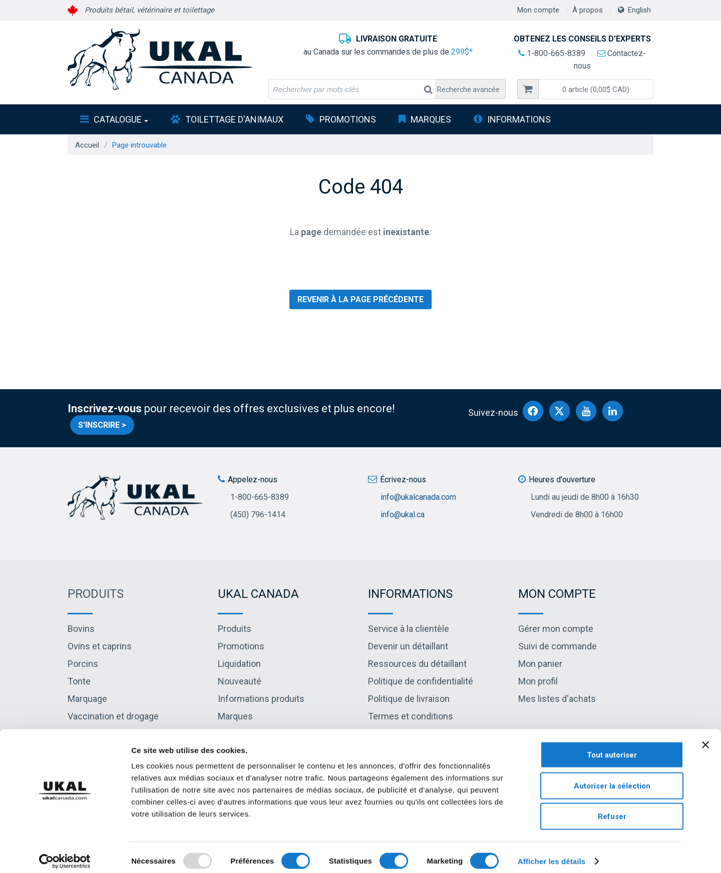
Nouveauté (239, 681)
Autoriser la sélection (612, 777)
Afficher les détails (551, 853)
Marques (431, 119)
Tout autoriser (612, 746)
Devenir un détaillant (408, 646)
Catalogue (121, 119)
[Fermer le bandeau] (705, 736)
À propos (587, 10)
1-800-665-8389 (551, 53)
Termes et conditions (410, 716)
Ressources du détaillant (417, 663)
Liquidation (239, 663)
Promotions (347, 119)
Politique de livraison (409, 698)
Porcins (83, 663)
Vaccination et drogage (113, 716)
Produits (96, 594)
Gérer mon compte (555, 628)
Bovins (81, 628)
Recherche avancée (468, 90)
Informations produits (261, 698)
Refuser (612, 808)
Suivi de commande (557, 646)
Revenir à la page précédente (360, 299)
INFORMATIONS (519, 119)
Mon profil (538, 681)
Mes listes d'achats (557, 698)
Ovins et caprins (100, 646)
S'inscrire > (102, 425)
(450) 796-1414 (257, 514)
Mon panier (540, 663)
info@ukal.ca (403, 514)
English (639, 10)
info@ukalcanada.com (418, 497)
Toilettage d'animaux (234, 119)
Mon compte (538, 10)
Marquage (87, 698)
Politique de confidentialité (420, 681)
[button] (595, 89)
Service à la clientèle (408, 628)
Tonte (79, 681)
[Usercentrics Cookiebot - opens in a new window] (65, 853)
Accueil (87, 145)
